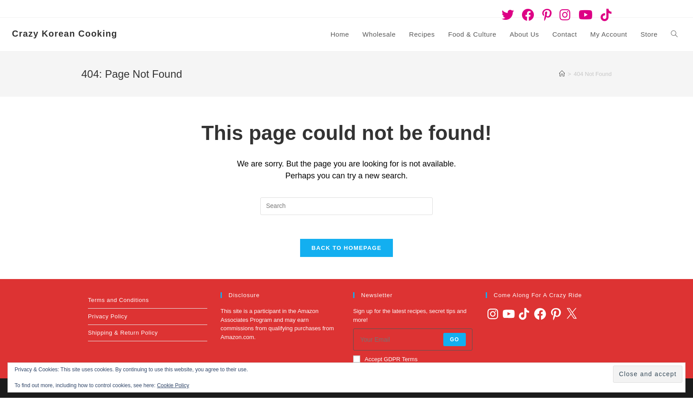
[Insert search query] (346, 206)
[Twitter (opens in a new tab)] (508, 15)
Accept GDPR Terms (385, 361)
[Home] (562, 74)
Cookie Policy (173, 385)
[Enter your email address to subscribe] (412, 342)
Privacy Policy (107, 319)
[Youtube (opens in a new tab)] (586, 15)
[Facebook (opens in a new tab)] (528, 15)
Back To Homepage (346, 250)
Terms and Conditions (118, 302)
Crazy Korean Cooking (64, 33)
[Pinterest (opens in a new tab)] (547, 15)
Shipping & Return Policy (123, 335)
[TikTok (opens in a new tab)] (604, 15)
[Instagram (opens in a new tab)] (565, 15)
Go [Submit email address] (454, 342)
